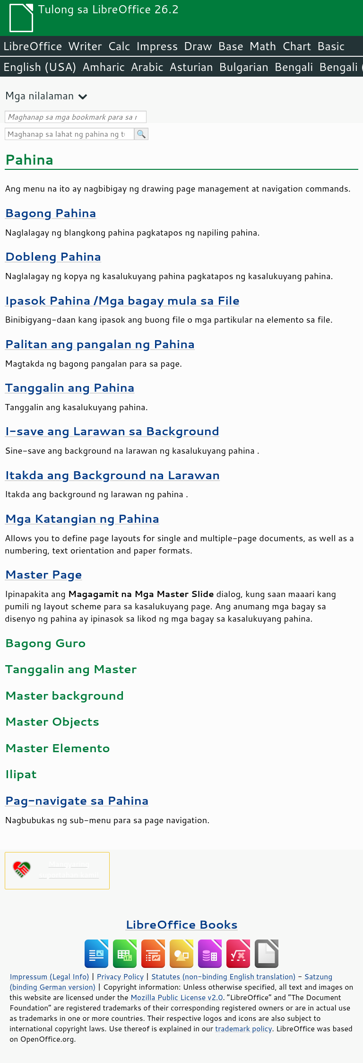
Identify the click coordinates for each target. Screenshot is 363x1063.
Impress (157, 46)
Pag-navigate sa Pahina (77, 800)
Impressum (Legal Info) (49, 976)
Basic (331, 46)
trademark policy (243, 1028)
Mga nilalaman (39, 95)
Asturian (191, 67)
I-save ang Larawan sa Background (112, 430)
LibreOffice (32, 46)
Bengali (293, 67)
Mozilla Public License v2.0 (176, 997)
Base (230, 46)
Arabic (147, 67)
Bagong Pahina (50, 212)
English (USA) (40, 67)
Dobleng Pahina (53, 256)
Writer (85, 46)
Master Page (43, 574)
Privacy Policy (120, 976)
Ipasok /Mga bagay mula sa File (122, 300)
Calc (119, 46)
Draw (197, 46)
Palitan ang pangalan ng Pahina (100, 343)
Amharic (103, 67)
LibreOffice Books (181, 924)
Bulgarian (243, 67)
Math (263, 46)
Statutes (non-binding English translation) (223, 976)
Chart (296, 46)
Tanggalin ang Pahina (70, 387)
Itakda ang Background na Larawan (112, 474)
